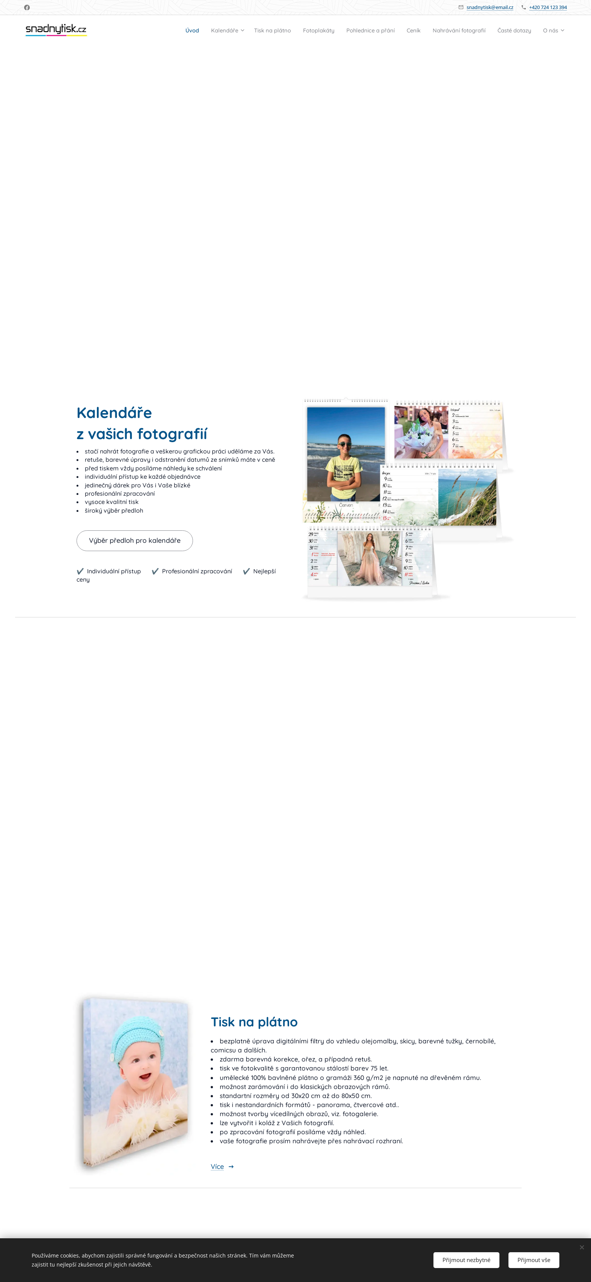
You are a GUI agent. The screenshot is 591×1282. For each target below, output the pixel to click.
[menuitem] (146, 30)
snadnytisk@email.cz (490, 7)
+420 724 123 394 (548, 7)
